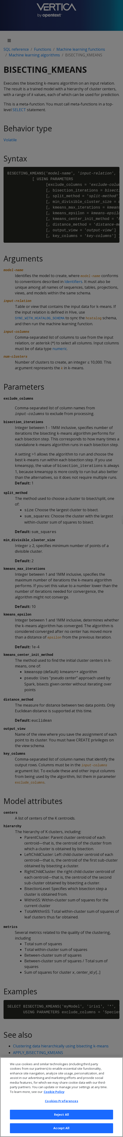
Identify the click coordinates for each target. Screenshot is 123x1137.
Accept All (61, 1131)
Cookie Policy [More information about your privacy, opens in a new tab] (54, 1094)
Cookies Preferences (61, 1104)
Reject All (61, 1117)
